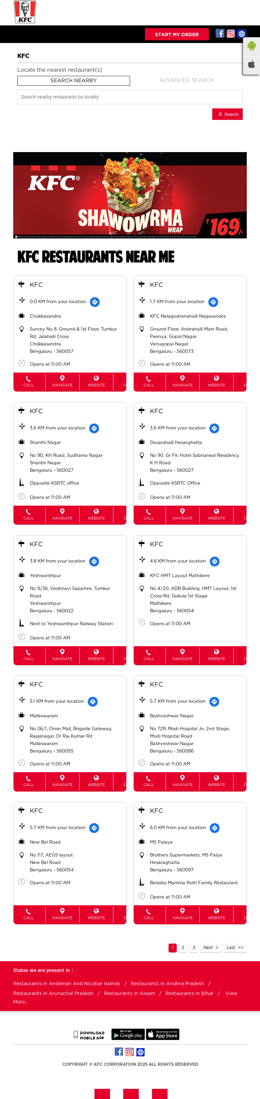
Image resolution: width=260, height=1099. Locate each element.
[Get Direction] (95, 302)
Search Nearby (73, 80)
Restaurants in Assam (129, 992)
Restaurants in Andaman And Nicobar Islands (66, 982)
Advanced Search (186, 80)
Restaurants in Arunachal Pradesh (53, 992)
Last (231, 946)
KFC (36, 285)
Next (208, 946)
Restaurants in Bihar (190, 992)
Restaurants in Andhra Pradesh (167, 982)
